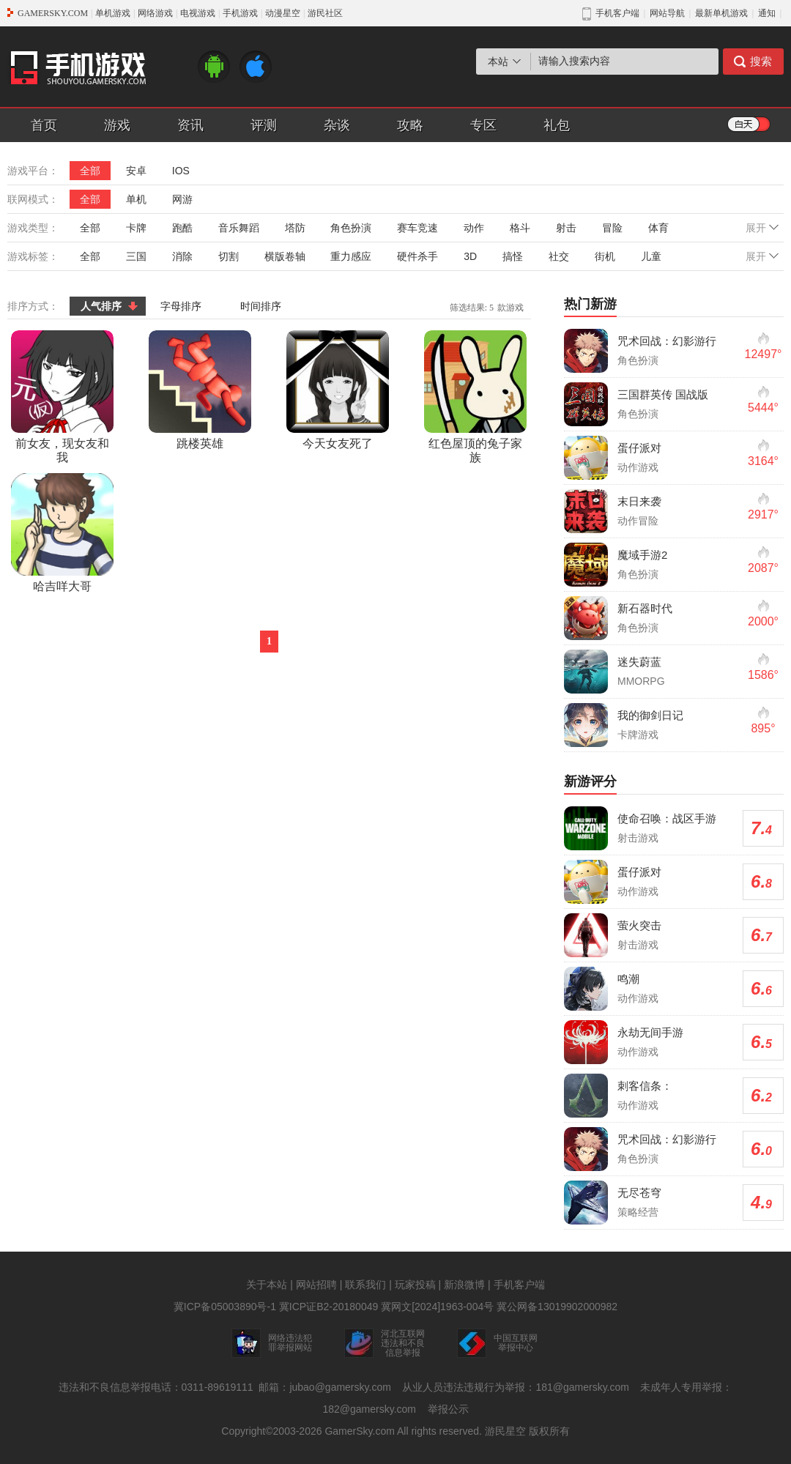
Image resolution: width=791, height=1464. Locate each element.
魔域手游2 (642, 555)
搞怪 (512, 256)
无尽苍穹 (639, 1192)
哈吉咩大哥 (62, 532)
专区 (483, 125)
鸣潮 (628, 979)
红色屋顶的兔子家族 (475, 397)
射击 (566, 228)
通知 (767, 13)
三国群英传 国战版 (662, 394)
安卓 (136, 171)
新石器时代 (644, 608)
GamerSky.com (359, 1431)
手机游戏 (240, 13)
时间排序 (260, 306)
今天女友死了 (337, 390)
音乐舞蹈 (238, 228)
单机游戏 (112, 13)
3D (470, 256)
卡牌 (136, 228)
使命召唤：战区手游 (666, 818)
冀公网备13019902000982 (557, 1306)
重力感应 (350, 256)
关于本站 (266, 1284)
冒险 (612, 228)
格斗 (520, 228)
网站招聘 (316, 1284)
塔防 (295, 228)
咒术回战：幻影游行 (666, 341)
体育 (658, 228)
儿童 (651, 256)
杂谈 (337, 125)
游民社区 (325, 13)
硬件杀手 (417, 256)
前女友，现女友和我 (62, 397)
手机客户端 (519, 1284)
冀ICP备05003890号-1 (225, 1306)
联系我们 (365, 1284)
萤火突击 (639, 925)
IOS (181, 171)
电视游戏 (197, 13)
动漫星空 (282, 13)
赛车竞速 (417, 228)
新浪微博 (464, 1284)
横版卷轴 (284, 256)
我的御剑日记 (650, 715)
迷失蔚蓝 (639, 661)
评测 (263, 125)
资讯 (190, 125)
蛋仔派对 (639, 448)
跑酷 (182, 228)
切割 (228, 256)
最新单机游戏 (721, 13)
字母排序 (180, 306)
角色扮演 (350, 228)
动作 (474, 228)
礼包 (556, 125)
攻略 (410, 125)
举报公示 (448, 1409)
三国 (136, 256)
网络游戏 (155, 13)
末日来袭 (639, 501)
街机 (605, 256)
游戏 (117, 125)
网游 (182, 199)
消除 (182, 256)
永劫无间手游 (650, 1032)
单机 (136, 199)
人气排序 (101, 306)
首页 (44, 125)
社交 (559, 256)
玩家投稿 (415, 1284)
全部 (90, 171)
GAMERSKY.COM (53, 13)
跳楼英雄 (200, 390)
